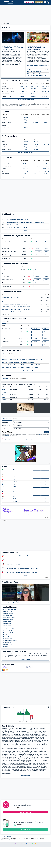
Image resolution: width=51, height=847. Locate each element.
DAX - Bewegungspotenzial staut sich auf (17, 217)
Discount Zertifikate (5, 838)
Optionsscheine (14, 378)
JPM (14, 484)
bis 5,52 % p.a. (45, 96)
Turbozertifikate (7, 642)
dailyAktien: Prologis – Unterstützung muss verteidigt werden (22, 568)
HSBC (14, 479)
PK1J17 (3, 394)
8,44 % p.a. (25, 144)
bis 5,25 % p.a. (34, 94)
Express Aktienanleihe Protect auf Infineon (12, 312)
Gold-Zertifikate (7, 621)
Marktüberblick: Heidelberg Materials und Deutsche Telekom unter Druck (25, 222)
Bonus (46, 241)
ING (14, 477)
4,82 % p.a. (36, 149)
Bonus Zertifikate (14, 838)
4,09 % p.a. (46, 144)
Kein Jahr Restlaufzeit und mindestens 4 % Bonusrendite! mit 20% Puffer (21, 365)
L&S (14, 489)
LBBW (14, 486)
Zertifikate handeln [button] (25, 775)
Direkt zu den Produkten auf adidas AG (17, 227)
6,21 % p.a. (25, 141)
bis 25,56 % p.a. (34, 91)
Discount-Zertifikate (8, 613)
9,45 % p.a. (25, 127)
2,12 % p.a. (37, 174)
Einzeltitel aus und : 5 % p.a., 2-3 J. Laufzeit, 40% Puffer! (20, 370)
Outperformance (7, 638)
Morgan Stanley (7, 418)
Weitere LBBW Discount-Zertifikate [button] (25, 99)
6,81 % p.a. (25, 163)
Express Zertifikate (13, 839)
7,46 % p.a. (46, 171)
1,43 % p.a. (37, 166)
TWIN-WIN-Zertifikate (8, 644)
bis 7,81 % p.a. (34, 86)
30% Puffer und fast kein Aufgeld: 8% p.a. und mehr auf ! (18, 362)
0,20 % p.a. (36, 122)
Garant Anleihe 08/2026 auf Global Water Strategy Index (16, 306)
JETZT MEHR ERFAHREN (25, 829)
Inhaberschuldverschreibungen (11, 627)
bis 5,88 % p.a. (23, 94)
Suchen (46, 432)
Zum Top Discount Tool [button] (25, 177)
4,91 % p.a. (25, 168)
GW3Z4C (4, 400)
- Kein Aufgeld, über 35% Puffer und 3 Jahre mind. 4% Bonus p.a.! (22, 359)
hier (40, 434)
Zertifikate (8, 23)
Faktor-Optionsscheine (9, 617)
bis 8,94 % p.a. (23, 86)
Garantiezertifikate (32, 838)
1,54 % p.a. (25, 117)
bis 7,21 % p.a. (45, 86)
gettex (14, 472)
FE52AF (3, 389)
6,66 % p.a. (46, 174)
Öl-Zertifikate (6, 635)
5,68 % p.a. (36, 141)
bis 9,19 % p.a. (45, 88)
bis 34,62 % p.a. (23, 91)
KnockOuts (23, 378)
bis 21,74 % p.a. (45, 91)
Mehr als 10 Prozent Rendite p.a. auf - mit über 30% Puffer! (22, 357)
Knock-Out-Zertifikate (8, 631)
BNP (14, 469)
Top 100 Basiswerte (6, 428)
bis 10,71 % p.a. (23, 88)
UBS (14, 496)
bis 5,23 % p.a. (34, 96)
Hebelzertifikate (7, 623)
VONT (14, 499)
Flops (8, 321)
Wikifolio (15, 501)
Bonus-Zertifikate (7, 611)
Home (2, 23)
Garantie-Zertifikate (8, 619)
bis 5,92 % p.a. (23, 96)
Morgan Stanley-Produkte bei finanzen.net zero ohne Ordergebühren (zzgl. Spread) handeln (22, 439)
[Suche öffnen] (45, 2)
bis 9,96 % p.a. (34, 88)
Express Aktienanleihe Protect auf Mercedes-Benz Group (16, 309)
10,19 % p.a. (46, 168)
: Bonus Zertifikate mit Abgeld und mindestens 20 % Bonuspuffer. (20, 367)
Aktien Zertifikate (23, 838)
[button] (29, 2)
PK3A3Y (4, 397)
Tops (4, 321)
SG (13, 494)
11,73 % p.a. (46, 163)
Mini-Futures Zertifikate (9, 633)
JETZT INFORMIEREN (25, 812)
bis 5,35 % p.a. (45, 94)
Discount (38, 241)
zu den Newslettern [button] (25, 659)
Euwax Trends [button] (25, 515)
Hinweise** (22, 105)
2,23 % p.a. (25, 174)
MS (13, 491)
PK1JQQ (4, 392)
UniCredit (15, 482)
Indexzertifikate (7, 625)
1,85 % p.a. (25, 166)
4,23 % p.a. (25, 122)
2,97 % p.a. (25, 120)
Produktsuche (5, 422)
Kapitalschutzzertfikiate (9, 629)
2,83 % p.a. (25, 171)
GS (13, 474)
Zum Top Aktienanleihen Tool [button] (25, 152)
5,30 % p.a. (46, 166)
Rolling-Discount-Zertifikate (10, 640)
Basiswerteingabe (6, 425)
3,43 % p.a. (36, 147)
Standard (15, 418)
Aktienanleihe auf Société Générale (10, 297)
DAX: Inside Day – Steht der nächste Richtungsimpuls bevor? (22, 572)
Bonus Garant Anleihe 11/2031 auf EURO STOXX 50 (14, 304)
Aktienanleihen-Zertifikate (9, 609)
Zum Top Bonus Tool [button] (25, 131)
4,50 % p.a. (25, 149)
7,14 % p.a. (36, 144)
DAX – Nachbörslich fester (13, 225)
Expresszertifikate (7, 615)
